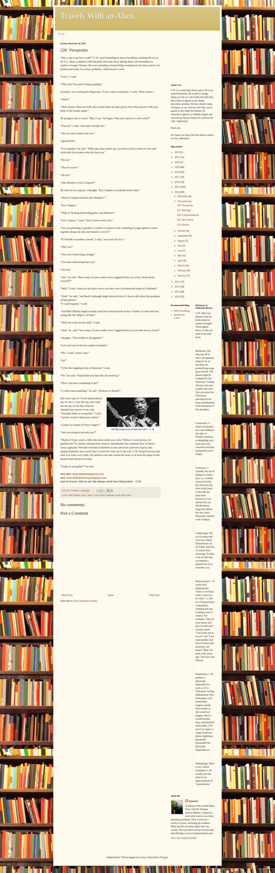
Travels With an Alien (97, 15)
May (180, 255)
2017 (177, 177)
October (181, 231)
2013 (177, 281)
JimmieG (193, 801)
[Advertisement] (188, 60)
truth (129, 495)
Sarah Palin (120, 495)
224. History (183, 224)
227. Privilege (184, 210)
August (181, 241)
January (181, 275)
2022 (177, 152)
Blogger (164, 857)
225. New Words (185, 219)
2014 (177, 192)
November (183, 201)
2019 (177, 167)
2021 (177, 157)
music (83, 495)
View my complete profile (184, 838)
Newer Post (67, 595)
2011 (177, 291)
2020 (177, 162)
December (182, 196)
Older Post (154, 595)
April (180, 260)
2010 (177, 296)
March (181, 265)
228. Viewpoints (185, 205)
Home (61, 33)
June (180, 250)
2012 (177, 286)
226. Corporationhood (188, 215)
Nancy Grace (93, 495)
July (179, 245)
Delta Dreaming (182, 311)
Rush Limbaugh (107, 495)
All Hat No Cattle (179, 316)
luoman (143, 857)
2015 (177, 187)
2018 (177, 172)
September (183, 235)
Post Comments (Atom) (85, 601)
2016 (177, 182)
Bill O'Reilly (74, 495)
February (182, 270)
